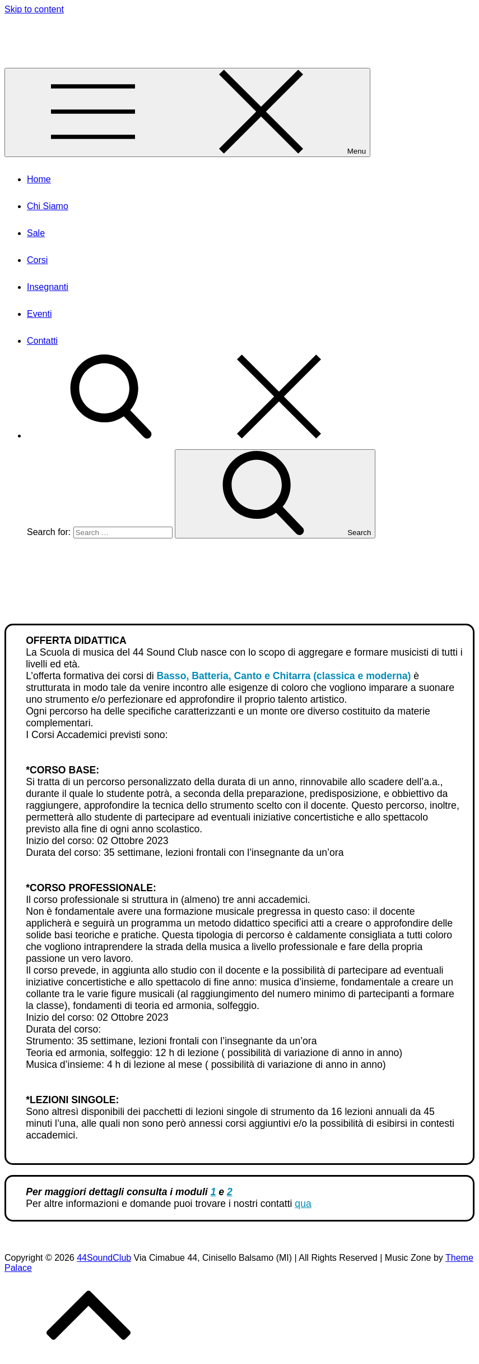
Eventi (39, 314)
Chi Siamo (47, 206)
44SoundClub (34, 30)
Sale (36, 233)
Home (39, 179)
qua (303, 1203)
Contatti (42, 340)
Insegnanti (47, 287)
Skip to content (34, 9)
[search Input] (123, 532)
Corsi (37, 260)
